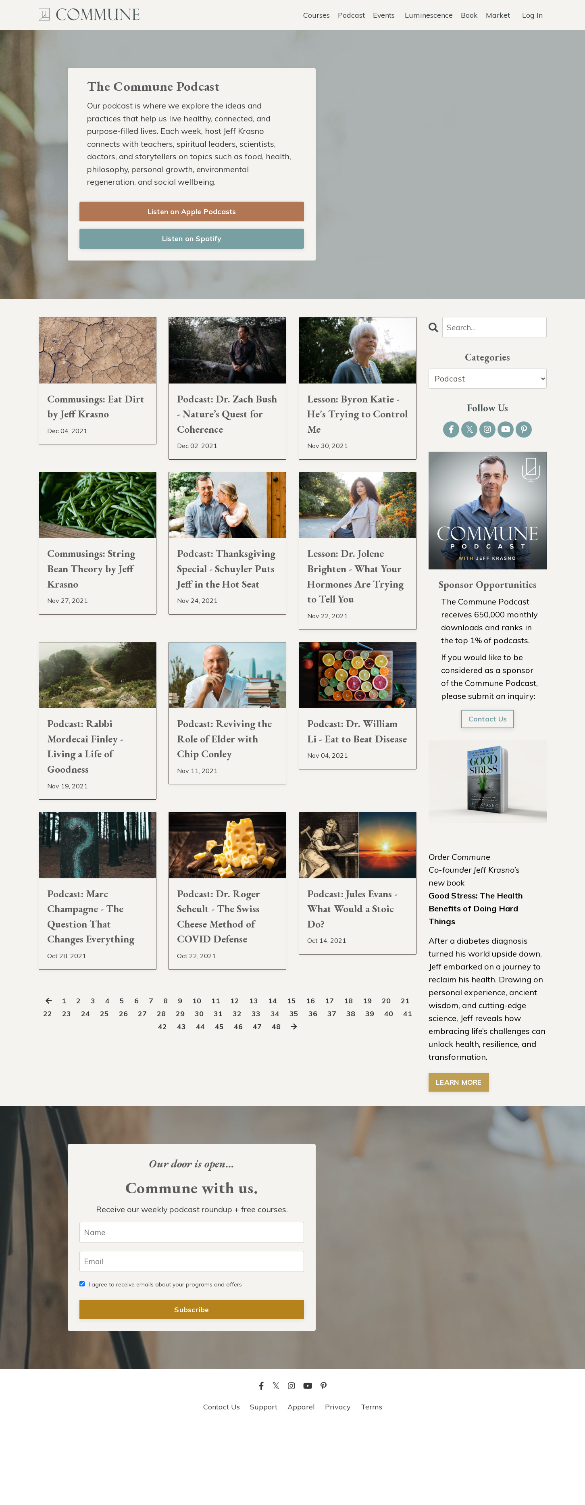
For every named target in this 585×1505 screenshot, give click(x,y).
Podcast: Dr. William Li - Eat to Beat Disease (350, 816)
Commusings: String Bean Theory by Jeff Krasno (86, 619)
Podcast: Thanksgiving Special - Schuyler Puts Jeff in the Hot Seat (224, 629)
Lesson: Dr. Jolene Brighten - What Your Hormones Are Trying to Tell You (357, 629)
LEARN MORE (459, 1086)
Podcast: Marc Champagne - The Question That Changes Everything (95, 1022)
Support (263, 1484)
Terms (371, 1484)
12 (244, 1123)
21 (49, 1136)
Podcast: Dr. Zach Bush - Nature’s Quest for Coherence (224, 432)
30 (227, 1136)
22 (69, 1136)
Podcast (350, 14)
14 (283, 1123)
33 (286, 1136)
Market (498, 14)
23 (89, 1136)
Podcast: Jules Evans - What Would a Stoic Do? (356, 1002)
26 (148, 1136)
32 (267, 1136)
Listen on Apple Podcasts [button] (192, 213)
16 (323, 1123)
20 (402, 1123)
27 (168, 1136)
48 (298, 1149)
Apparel (301, 1484)
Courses (316, 14)
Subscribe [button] (191, 1387)
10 (204, 1123)
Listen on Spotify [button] (191, 241)
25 (128, 1136)
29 (207, 1136)
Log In (532, 14)
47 (278, 1149)
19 (382, 1123)
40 (140, 1149)
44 (219, 1149)
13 (264, 1123)
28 (188, 1136)
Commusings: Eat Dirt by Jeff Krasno (94, 423)
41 (159, 1149)
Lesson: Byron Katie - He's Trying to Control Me (357, 432)
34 (306, 1136)
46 (258, 1149)
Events (384, 14)
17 (343, 1123)
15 (303, 1123)
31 (247, 1136)
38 (385, 1136)
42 (179, 1149)
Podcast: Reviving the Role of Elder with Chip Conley (226, 816)
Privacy (338, 1484)
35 (326, 1136)
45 (239, 1149)
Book (469, 14)
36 (346, 1136)
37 (366, 1136)
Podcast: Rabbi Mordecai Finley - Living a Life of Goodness (94, 825)
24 (109, 1136)
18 (362, 1123)
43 (199, 1149)
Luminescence (429, 14)
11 (224, 1123)
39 (405, 1136)
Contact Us (487, 722)
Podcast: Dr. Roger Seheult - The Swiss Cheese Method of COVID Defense (224, 1022)
